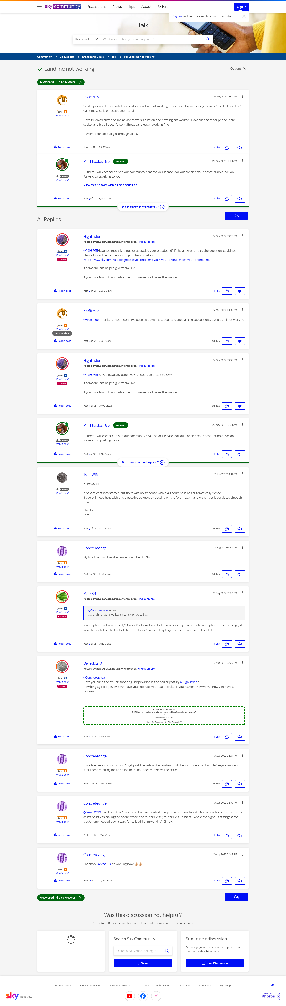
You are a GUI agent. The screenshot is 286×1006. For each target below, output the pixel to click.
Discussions (96, 6)
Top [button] (277, 985)
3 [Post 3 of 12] (89, 341)
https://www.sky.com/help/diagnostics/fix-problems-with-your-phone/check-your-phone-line (146, 260)
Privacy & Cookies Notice (122, 985)
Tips (131, 6)
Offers (163, 6)
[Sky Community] (63, 6)
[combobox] (151, 39)
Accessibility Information (157, 985)
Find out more (146, 241)
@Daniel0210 (92, 812)
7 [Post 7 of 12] (89, 574)
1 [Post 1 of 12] (89, 147)
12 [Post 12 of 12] (90, 880)
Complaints (185, 985)
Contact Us (205, 985)
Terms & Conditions (90, 985)
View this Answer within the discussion (110, 185)
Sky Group (225, 985)
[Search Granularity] (86, 39)
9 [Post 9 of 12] (89, 736)
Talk (143, 25)
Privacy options (63, 985)
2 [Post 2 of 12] (89, 290)
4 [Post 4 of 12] (89, 405)
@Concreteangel (98, 610)
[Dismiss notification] (244, 16)
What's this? (62, 115)
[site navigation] (39, 6)
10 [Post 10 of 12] (90, 783)
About (146, 6)
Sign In (241, 7)
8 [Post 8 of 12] (89, 643)
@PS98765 (90, 250)
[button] (242, 96)
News (117, 6)
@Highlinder (91, 319)
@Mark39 (104, 864)
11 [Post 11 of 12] (89, 835)
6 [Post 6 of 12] (89, 528)
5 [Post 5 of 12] (89, 198)
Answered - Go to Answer (61, 82)
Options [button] (235, 68)
